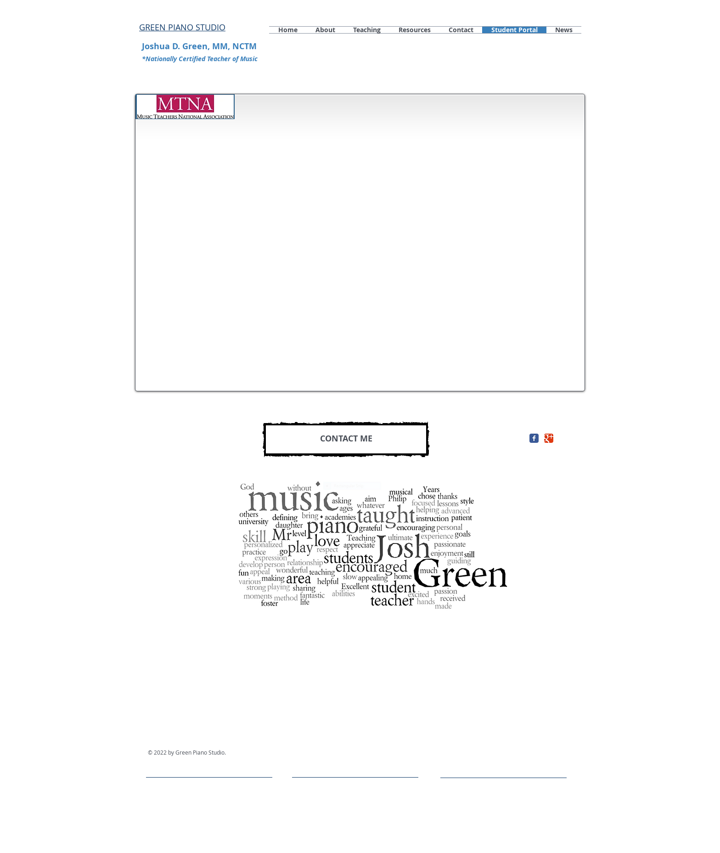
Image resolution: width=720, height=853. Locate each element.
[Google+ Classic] (548, 438)
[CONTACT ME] (346, 439)
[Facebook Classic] (534, 438)
